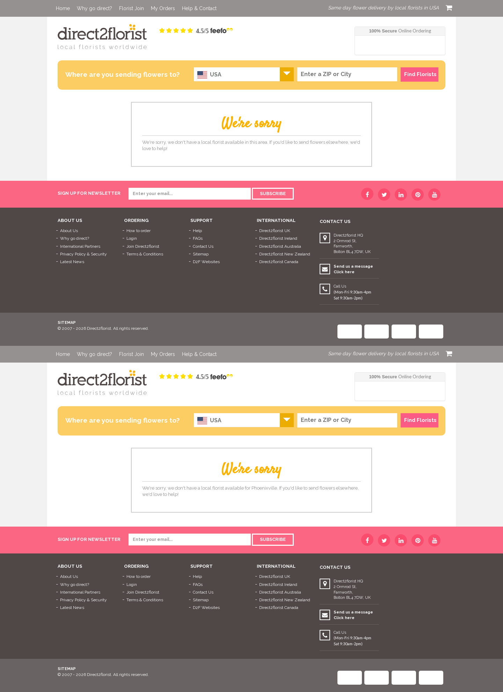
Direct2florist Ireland (278, 238)
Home (63, 8)
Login (131, 238)
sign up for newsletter (89, 193)
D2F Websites (206, 261)
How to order (138, 230)
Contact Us (203, 246)
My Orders (163, 8)
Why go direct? (94, 8)
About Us (69, 230)
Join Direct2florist (142, 246)
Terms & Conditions (144, 254)
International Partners (80, 246)
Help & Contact (199, 8)
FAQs (198, 238)
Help (197, 230)
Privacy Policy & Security (83, 254)
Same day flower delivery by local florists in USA (383, 7)
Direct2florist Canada (278, 261)
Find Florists (420, 74)
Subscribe (273, 193)
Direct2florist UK (274, 230)
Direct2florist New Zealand (284, 254)
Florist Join (131, 8)
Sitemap (201, 254)
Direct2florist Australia (280, 246)
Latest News (72, 261)
